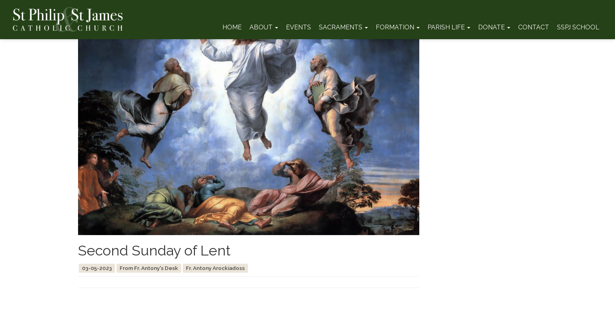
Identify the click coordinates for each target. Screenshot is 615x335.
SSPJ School (578, 27)
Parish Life (449, 27)
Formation (398, 27)
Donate (494, 27)
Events (298, 27)
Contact (533, 27)
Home (232, 27)
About (263, 27)
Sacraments (343, 27)
